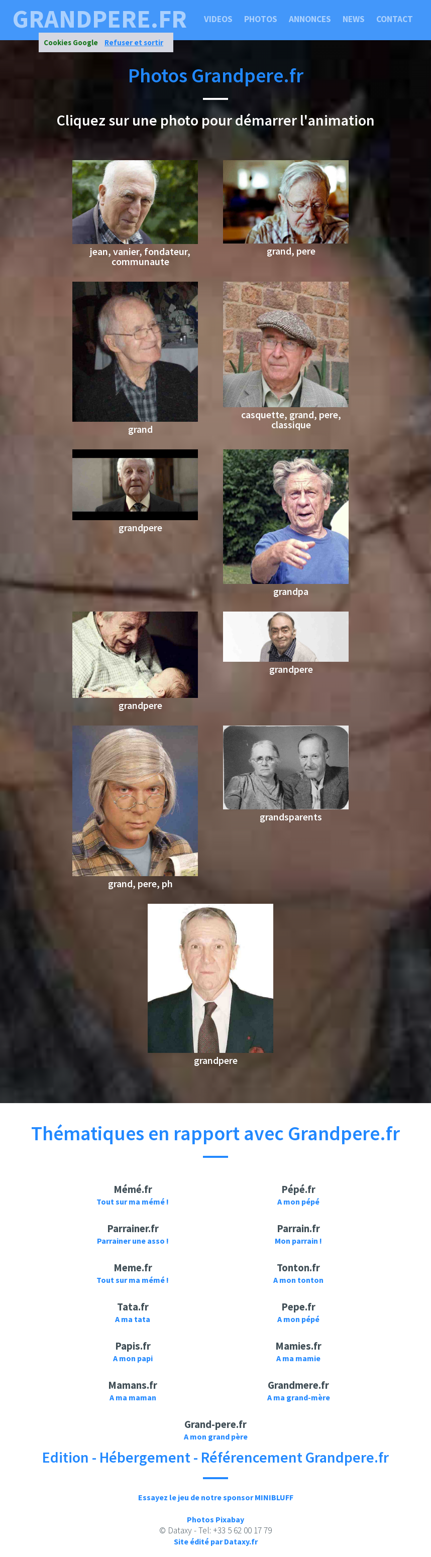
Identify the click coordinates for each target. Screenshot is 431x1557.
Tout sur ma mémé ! (132, 1201)
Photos (260, 19)
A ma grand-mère (298, 1397)
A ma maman (133, 1397)
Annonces (310, 19)
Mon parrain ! (298, 1241)
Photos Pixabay (215, 1519)
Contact (394, 19)
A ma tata (132, 1319)
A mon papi (133, 1358)
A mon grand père (216, 1436)
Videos (218, 19)
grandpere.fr (100, 19)
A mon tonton (298, 1280)
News (354, 19)
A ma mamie (298, 1358)
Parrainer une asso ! (133, 1241)
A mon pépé (298, 1201)
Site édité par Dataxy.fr (216, 1541)
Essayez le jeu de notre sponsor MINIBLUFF (215, 1497)
